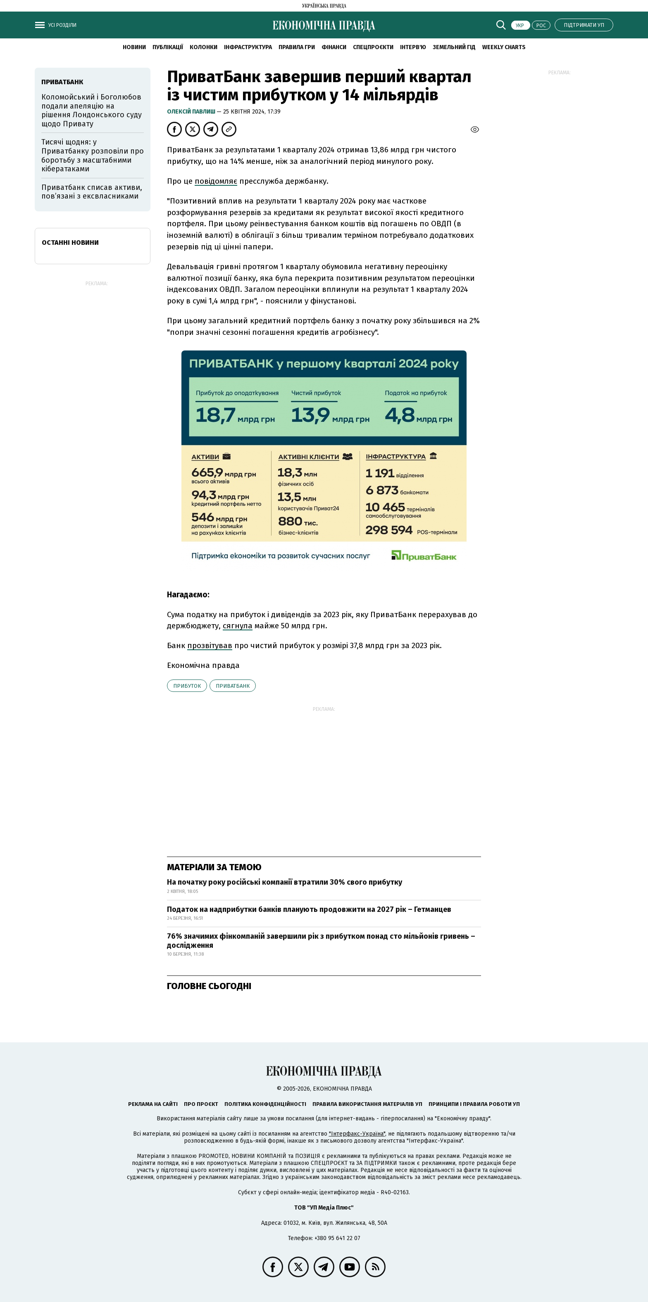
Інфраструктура (248, 47)
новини (134, 47)
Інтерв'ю (413, 47)
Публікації (167, 47)
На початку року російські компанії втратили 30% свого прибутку (284, 882)
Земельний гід (454, 47)
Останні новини (70, 242)
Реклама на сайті (153, 1104)
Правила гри (297, 47)
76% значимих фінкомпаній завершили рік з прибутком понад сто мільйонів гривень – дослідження (321, 941)
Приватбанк (233, 686)
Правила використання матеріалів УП (367, 1104)
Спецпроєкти (373, 47)
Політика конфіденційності (265, 1104)
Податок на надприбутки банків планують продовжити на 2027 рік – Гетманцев (309, 909)
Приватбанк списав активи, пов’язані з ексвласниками (91, 192)
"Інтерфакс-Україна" (357, 1133)
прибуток (187, 686)
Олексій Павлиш (192, 111)
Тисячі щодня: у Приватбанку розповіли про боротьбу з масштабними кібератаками (92, 155)
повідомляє (216, 181)
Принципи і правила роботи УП (474, 1104)
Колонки (203, 47)
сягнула (238, 625)
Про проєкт (201, 1104)
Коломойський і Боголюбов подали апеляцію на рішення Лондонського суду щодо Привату (91, 110)
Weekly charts (504, 47)
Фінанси (334, 47)
